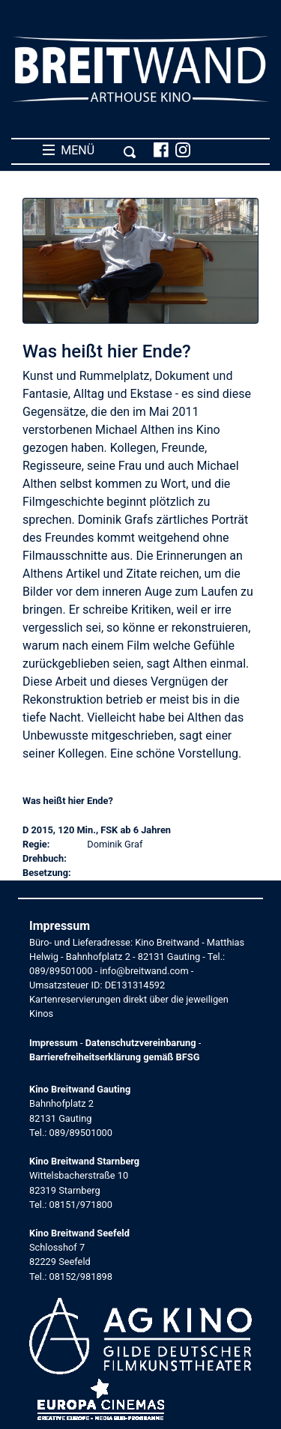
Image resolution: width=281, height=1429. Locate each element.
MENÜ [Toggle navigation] (89, 150)
